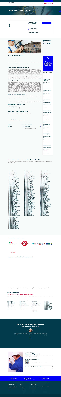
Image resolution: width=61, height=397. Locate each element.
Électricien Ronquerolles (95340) (44, 201)
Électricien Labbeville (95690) (28, 200)
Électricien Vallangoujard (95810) (44, 215)
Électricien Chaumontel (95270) (13, 207)
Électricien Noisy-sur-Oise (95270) (44, 190)
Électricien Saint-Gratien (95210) (46, 128)
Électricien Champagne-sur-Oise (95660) (14, 203)
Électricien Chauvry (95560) (12, 209)
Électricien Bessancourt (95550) (13, 190)
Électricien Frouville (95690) (28, 183)
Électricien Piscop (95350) (43, 196)
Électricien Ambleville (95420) (13, 172)
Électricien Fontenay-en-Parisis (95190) (29, 178)
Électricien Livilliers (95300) (28, 210)
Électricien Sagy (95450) (43, 202)
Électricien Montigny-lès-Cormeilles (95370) (46, 118)
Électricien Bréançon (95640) (13, 198)
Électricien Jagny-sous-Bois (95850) (29, 195)
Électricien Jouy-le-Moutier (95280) (47, 137)
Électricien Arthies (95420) (12, 177)
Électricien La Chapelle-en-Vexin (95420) (29, 197)
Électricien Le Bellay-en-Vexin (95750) (29, 202)
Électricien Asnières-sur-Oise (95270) (14, 178)
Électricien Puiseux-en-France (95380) (45, 198)
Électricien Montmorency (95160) (46, 125)
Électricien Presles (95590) (43, 197)
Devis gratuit (40, 4)
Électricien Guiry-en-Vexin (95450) (29, 189)
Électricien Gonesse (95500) (47, 110)
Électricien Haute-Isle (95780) (28, 191)
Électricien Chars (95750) (12, 205)
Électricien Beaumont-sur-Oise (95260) (14, 185)
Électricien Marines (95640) (43, 171)
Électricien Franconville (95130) (46, 83)
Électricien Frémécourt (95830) (28, 181)
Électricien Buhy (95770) (12, 201)
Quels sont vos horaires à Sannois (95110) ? (32, 359)
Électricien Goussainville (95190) (46, 94)
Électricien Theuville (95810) (43, 213)
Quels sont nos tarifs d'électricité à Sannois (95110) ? (34, 366)
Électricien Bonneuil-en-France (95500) (14, 194)
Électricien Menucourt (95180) (44, 175)
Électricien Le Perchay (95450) (28, 205)
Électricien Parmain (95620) (43, 193)
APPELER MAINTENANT (47, 22)
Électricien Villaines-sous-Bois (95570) (14, 223)
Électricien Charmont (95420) (13, 204)
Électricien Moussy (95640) (43, 184)
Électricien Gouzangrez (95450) (28, 186)
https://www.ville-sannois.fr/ (16, 107)
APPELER (48, 67)
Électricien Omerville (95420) (44, 192)
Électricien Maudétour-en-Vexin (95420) (45, 173)
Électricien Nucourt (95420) (43, 191)
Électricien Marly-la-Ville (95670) (44, 172)
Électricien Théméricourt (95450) (44, 212)
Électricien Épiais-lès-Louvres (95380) (29, 174)
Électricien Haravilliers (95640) (28, 190)
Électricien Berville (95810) (12, 189)
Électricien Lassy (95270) (27, 201)
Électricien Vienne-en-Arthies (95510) (14, 221)
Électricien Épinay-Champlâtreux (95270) (29, 176)
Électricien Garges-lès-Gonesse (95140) (46, 80)
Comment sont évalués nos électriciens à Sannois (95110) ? (35, 369)
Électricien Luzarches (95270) (28, 213)
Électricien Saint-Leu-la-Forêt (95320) (47, 142)
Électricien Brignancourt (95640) (13, 199)
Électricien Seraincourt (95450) (44, 209)
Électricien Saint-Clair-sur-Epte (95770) (45, 203)
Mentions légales (22, 389)
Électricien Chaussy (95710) (12, 208)
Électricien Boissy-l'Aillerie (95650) (13, 193)
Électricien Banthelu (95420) (13, 183)
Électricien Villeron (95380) (12, 224)
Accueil (25, 4)
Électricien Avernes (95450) (12, 181)
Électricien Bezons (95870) (47, 88)
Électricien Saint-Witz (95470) (44, 207)
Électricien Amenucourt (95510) (13, 173)
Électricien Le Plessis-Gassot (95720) (29, 207)
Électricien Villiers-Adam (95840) (13, 226)
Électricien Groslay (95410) (28, 188)
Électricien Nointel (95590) (43, 189)
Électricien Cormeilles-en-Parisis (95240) (46, 107)
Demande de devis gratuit (33, 29)
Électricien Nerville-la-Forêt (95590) (45, 185)
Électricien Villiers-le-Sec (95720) (13, 227)
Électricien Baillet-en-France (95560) (14, 182)
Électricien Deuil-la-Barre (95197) (46, 122)
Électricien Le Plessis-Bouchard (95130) (29, 206)
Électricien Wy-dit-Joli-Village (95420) (14, 228)
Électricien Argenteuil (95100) (47, 72)
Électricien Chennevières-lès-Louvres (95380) (15, 210)
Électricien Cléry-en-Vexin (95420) (13, 212)
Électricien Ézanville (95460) (28, 177)
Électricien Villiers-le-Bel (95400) (46, 100)
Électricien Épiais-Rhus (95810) (28, 175)
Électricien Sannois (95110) (35, 32)
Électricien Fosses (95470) (27, 179)
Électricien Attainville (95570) (13, 179)
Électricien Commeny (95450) (13, 213)
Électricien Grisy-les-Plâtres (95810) (29, 187)
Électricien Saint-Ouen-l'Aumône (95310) (46, 115)
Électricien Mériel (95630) (43, 176)
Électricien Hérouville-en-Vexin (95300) (29, 193)
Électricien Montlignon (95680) (44, 180)
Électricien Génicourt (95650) (28, 185)
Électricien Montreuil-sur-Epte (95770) (45, 181)
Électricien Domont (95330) (47, 147)
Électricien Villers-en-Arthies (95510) (14, 225)
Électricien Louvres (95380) (28, 212)
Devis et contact (22, 387)
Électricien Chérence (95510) (13, 211)
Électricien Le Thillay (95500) (28, 209)
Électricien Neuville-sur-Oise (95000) (45, 188)
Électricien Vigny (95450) (12, 222)
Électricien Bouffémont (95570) (13, 195)
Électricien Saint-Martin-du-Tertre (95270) (45, 206)
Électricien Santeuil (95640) (43, 208)
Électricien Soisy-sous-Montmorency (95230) (46, 134)
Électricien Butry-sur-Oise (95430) (13, 202)
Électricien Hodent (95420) (28, 194)
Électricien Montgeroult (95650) (44, 179)
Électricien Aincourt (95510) (12, 171)
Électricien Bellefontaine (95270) (13, 186)
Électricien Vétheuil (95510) (12, 219)
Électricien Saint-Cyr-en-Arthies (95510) (45, 204)
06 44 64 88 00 (48, 4)
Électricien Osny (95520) (46, 139)
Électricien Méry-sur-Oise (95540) (44, 177)
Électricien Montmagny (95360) (46, 153)
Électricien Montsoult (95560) (44, 182)
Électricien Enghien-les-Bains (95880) (29, 172)
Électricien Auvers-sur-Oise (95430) (14, 180)
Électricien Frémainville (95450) (28, 180)
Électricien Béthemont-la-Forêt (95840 (14, 191)
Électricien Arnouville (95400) (13, 175)
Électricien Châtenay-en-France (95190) (14, 206)
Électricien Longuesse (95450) (28, 211)
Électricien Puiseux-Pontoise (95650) (45, 199)
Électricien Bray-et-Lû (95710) (13, 197)
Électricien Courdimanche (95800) (28, 170)
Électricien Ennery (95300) (27, 173)
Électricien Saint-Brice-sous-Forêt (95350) (47, 150)
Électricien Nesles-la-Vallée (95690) (44, 186)
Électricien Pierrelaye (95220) (44, 195)
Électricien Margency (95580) (43, 170)
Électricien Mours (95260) (43, 183)
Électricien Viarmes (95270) (12, 220)
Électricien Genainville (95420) (28, 184)
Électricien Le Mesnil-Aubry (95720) (29, 204)
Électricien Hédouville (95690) (28, 192)
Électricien (10, 301)
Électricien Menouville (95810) (44, 174)
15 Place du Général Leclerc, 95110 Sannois (16, 106)
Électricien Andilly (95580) (12, 174)
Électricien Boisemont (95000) (13, 192)
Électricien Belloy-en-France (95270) (14, 187)
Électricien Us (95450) (43, 214)
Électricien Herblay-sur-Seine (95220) (47, 91)
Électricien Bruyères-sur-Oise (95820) (14, 200)
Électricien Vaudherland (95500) (13, 217)
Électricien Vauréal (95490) (47, 145)
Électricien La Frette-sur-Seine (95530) (29, 198)
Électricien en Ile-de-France (32, 4)
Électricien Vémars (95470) (12, 218)
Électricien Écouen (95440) (28, 171)
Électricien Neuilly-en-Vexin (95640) (44, 187)
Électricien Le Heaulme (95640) (28, 203)
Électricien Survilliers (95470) (44, 211)
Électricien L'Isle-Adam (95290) (28, 196)
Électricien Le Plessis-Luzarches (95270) (29, 208)
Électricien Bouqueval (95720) (13, 196)
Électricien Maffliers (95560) (28, 214)
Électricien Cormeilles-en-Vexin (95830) (14, 215)
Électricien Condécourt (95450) (13, 214)
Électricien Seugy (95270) (43, 210)
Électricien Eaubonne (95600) (47, 112)
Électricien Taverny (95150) (47, 102)
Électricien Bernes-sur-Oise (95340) (14, 188)
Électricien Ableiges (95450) (12, 170)
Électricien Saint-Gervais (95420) (44, 205)
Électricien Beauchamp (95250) (13, 184)
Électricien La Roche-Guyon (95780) (29, 199)
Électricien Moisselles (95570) (44, 178)
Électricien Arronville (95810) (13, 176)
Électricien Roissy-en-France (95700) (45, 200)
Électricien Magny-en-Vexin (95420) (29, 215)
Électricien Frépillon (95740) (28, 182)
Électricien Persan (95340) (43, 194)
